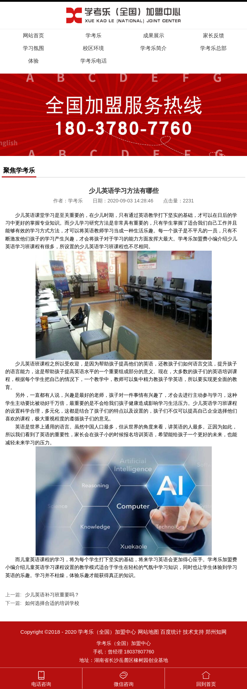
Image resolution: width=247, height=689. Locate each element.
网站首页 (33, 35)
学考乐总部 (213, 48)
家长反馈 (213, 35)
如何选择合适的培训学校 (52, 603)
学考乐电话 (93, 61)
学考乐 (93, 35)
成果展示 (153, 35)
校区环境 (93, 48)
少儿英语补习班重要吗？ (52, 594)
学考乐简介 (153, 48)
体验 (33, 61)
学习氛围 (33, 48)
